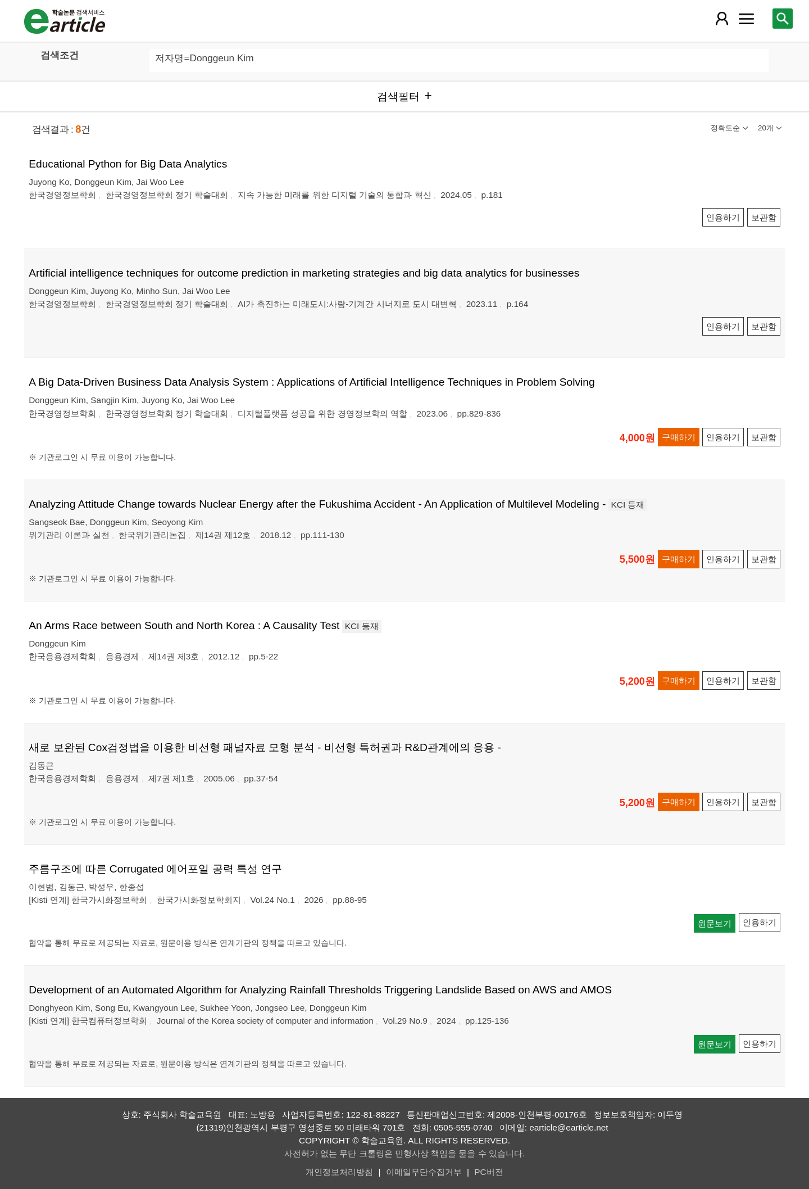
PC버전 (488, 1172)
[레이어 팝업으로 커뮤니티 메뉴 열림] (746, 18)
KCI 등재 (628, 504)
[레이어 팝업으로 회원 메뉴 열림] (722, 18)
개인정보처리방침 (339, 1172)
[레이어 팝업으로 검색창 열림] (782, 18)
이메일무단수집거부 (424, 1172)
